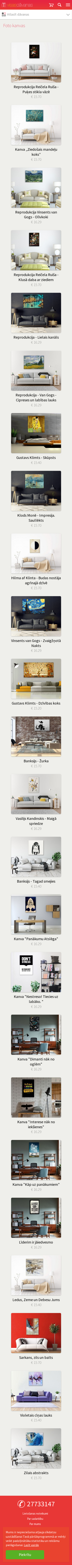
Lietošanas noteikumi (35, 1513)
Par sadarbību (35, 1519)
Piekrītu (25, 1554)
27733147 (41, 1504)
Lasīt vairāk (31, 1545)
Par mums (35, 1524)
